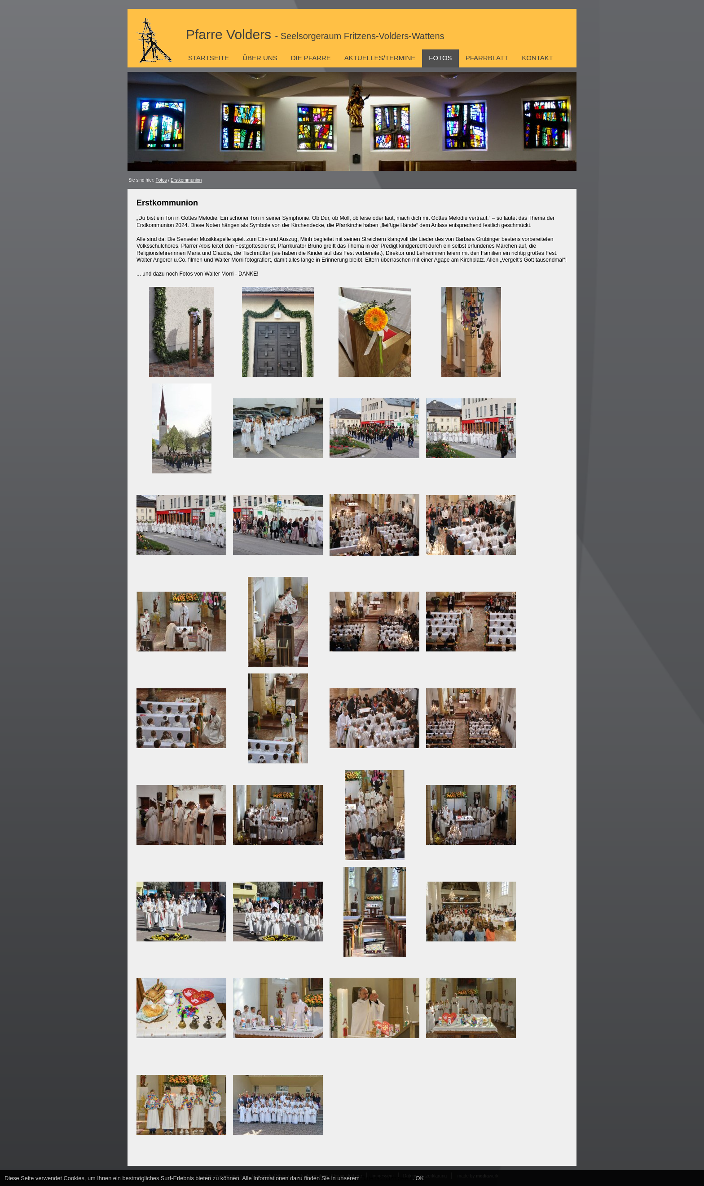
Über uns (259, 58)
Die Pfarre (311, 58)
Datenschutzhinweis (387, 1178)
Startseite (208, 58)
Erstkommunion (186, 180)
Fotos (440, 58)
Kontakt (537, 58)
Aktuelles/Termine (379, 58)
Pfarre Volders (315, 34)
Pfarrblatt (487, 58)
